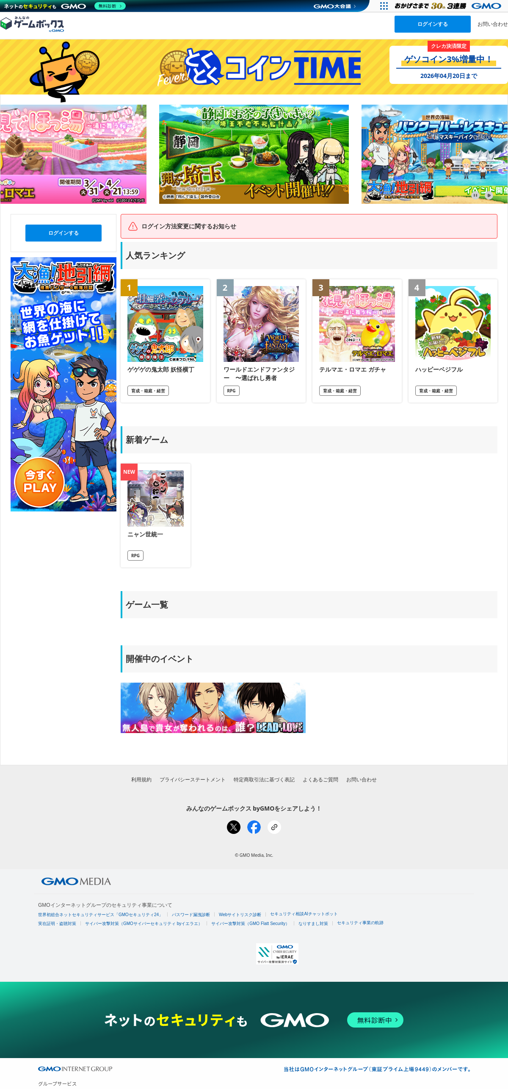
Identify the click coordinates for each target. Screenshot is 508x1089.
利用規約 (141, 779)
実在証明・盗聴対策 (57, 923)
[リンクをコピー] (274, 827)
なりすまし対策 (313, 923)
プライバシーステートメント (193, 779)
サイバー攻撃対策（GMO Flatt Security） (250, 923)
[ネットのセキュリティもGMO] (65, 6)
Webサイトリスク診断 (240, 914)
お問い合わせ (493, 24)
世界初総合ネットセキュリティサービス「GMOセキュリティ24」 (100, 914)
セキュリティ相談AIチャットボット (303, 913)
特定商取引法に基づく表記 (264, 779)
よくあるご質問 (320, 779)
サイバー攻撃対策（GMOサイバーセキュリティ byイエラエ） (143, 923)
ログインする (432, 24)
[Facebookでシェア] (254, 827)
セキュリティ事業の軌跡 (360, 922)
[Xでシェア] (233, 827)
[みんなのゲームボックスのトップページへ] (32, 24)
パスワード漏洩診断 (191, 914)
